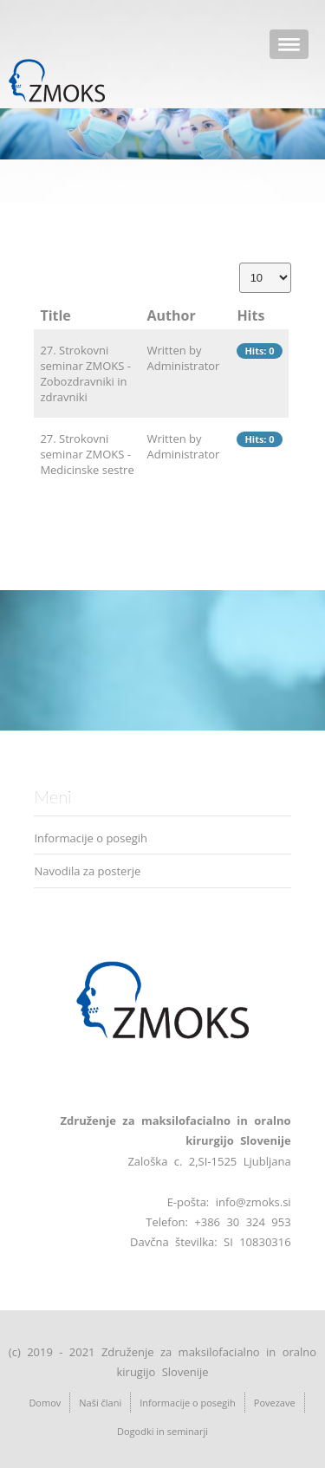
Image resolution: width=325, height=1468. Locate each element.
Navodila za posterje (87, 871)
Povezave (275, 1402)
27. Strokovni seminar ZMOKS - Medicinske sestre (86, 454)
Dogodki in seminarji (162, 1431)
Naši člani (100, 1402)
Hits (250, 315)
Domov (45, 1402)
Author (171, 315)
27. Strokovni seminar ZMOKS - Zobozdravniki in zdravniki (85, 373)
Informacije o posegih (90, 838)
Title (55, 315)
